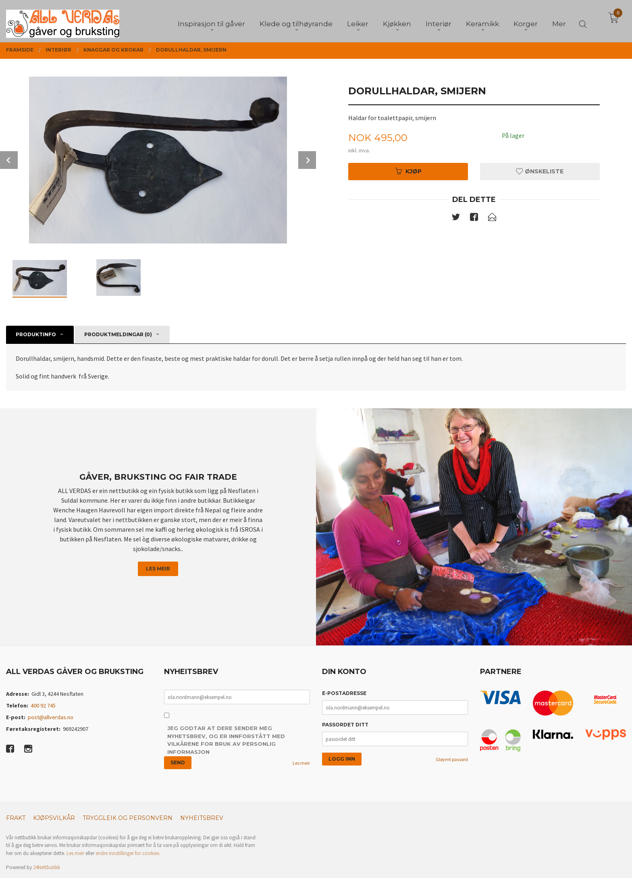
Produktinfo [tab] (36, 334)
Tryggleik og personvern (128, 818)
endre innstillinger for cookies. (128, 853)
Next (307, 160)
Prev (9, 160)
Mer (559, 21)
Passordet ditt (345, 725)
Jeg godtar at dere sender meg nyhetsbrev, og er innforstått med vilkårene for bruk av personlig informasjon (226, 740)
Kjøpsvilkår (54, 818)
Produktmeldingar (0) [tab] (118, 334)
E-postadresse (344, 693)
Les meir (158, 569)
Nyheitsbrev (201, 818)
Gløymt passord (452, 759)
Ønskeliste (539, 171)
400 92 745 (43, 705)
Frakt (15, 818)
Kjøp (408, 171)
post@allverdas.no (50, 717)
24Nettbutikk (46, 867)
